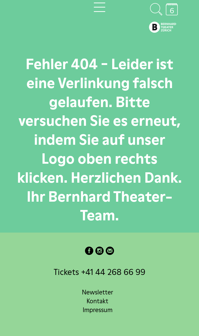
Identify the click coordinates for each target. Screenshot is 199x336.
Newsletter (97, 292)
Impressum (97, 310)
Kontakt (97, 301)
